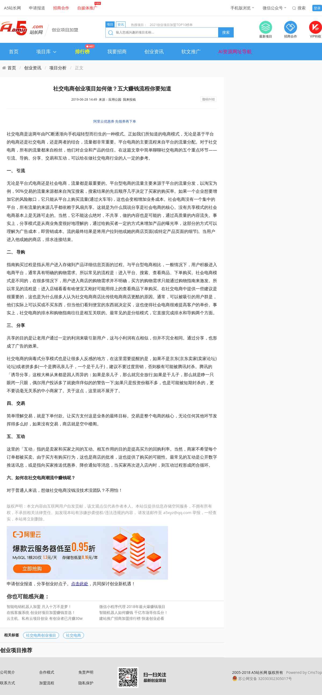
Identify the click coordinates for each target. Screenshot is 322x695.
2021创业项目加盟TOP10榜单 (171, 24)
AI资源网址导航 (235, 51)
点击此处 (79, 584)
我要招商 (117, 51)
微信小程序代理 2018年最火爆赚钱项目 (132, 606)
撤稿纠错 (208, 99)
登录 (317, 8)
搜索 (302, 7)
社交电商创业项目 (41, 635)
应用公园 (114, 99)
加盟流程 (46, 682)
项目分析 (58, 68)
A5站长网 (12, 7)
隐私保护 (85, 682)
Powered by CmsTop (304, 672)
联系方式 (7, 682)
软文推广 (191, 51)
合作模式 (46, 672)
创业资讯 (154, 51)
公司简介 (7, 672)
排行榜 (82, 51)
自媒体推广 (87, 7)
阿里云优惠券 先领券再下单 (114, 121)
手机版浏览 (240, 7)
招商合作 (61, 7)
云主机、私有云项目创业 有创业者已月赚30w (45, 618)
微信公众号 (273, 7)
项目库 (46, 51)
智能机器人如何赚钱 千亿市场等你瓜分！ (133, 612)
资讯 (121, 24)
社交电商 (73, 635)
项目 (110, 24)
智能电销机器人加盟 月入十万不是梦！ (39, 606)
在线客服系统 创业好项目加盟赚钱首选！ (41, 612)
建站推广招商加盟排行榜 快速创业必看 (131, 618)
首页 (14, 51)
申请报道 (37, 7)
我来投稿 (129, 99)
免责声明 (85, 672)
